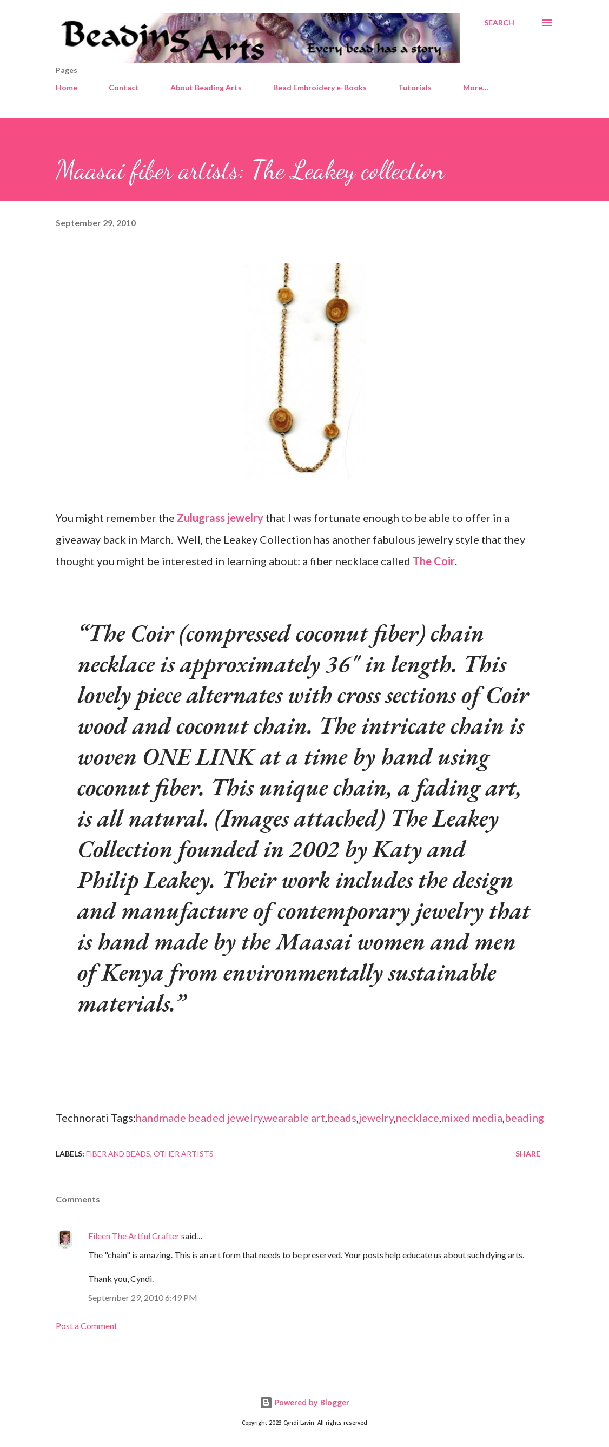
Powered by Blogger (304, 1402)
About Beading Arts (206, 87)
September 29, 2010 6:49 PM (142, 1297)
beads (341, 1117)
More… (475, 87)
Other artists (184, 1153)
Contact (124, 87)
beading (524, 1117)
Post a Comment (86, 1325)
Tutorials (415, 87)
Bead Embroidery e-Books (320, 87)
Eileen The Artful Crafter (134, 1236)
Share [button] (527, 1153)
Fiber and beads (118, 1153)
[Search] (499, 22)
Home (66, 87)
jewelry (376, 1117)
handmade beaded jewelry (199, 1117)
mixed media (471, 1117)
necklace (417, 1117)
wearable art (294, 1117)
